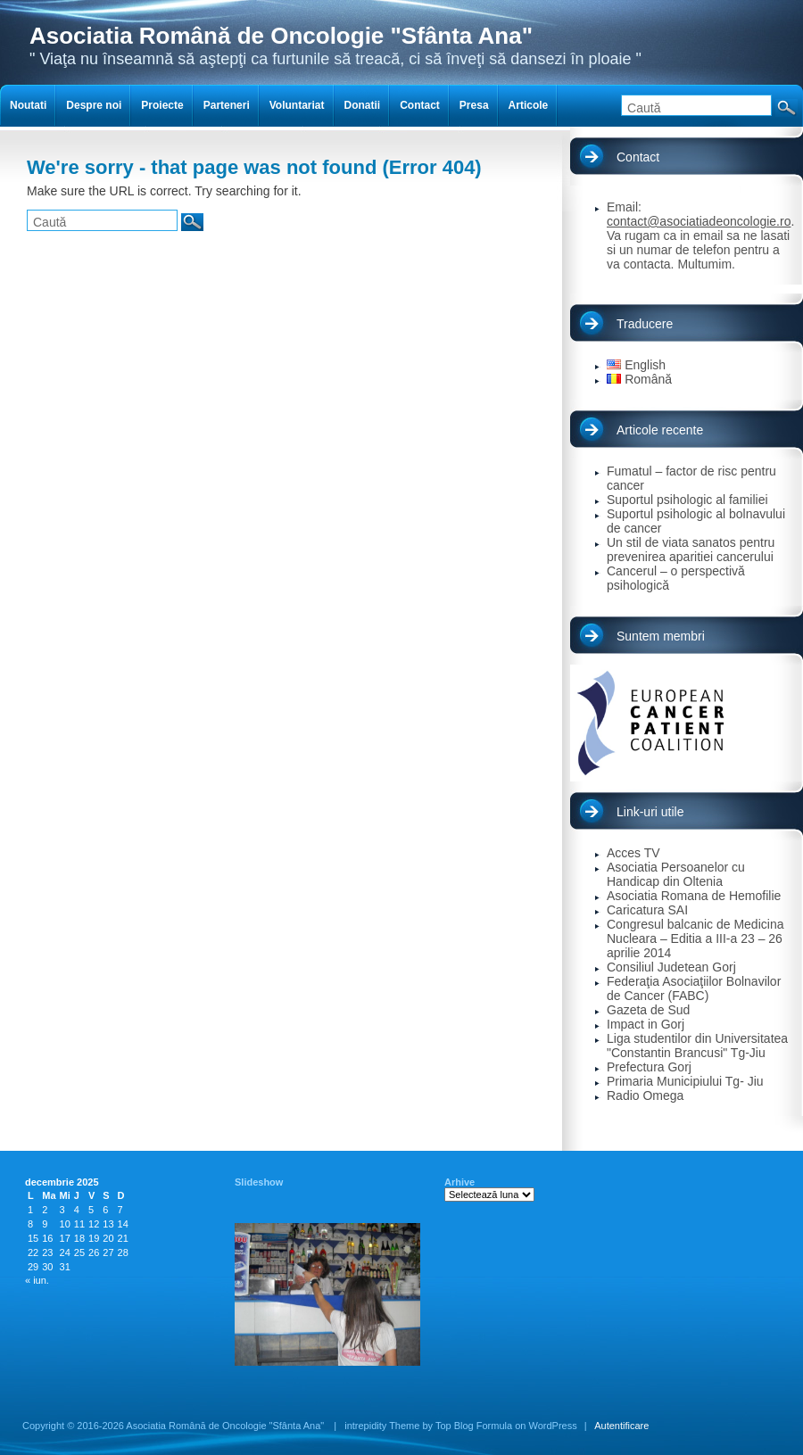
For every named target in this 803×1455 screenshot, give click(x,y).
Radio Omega (645, 1095)
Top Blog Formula (473, 1425)
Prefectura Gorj (649, 1067)
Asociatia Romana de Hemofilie (694, 896)
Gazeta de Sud (648, 1010)
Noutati (28, 105)
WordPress (553, 1425)
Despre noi (93, 105)
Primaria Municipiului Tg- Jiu (685, 1081)
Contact (638, 157)
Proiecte (162, 105)
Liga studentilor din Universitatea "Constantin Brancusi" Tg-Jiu (697, 1045)
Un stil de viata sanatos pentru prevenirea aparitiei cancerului (690, 549)
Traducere (645, 324)
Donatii (362, 105)
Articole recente (660, 430)
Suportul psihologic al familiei (687, 499)
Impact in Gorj (645, 1024)
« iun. (37, 1280)
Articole (529, 105)
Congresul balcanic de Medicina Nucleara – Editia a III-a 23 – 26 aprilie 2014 (695, 938)
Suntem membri (661, 636)
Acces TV (633, 853)
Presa (474, 105)
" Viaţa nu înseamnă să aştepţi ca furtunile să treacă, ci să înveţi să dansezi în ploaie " (335, 45)
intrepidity (365, 1425)
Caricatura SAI (647, 910)
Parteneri (226, 105)
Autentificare (621, 1425)
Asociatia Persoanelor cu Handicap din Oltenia (676, 874)
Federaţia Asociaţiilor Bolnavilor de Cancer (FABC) (694, 988)
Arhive (459, 1182)
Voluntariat (297, 105)
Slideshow (259, 1182)
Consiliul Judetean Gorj (671, 967)
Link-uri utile (650, 812)
